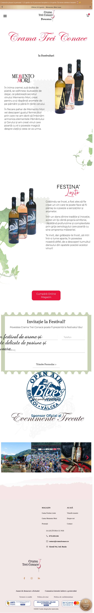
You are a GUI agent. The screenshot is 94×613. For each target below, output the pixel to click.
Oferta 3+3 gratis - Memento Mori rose (46, 7)
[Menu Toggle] (5, 16)
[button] (2, 7)
